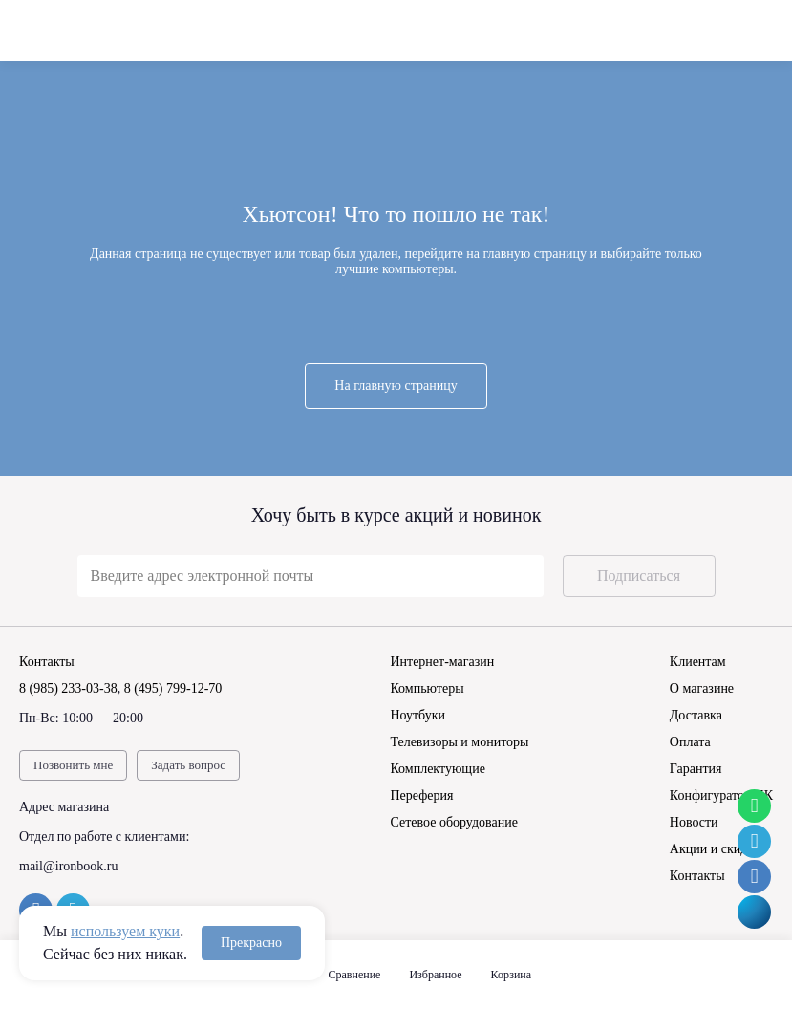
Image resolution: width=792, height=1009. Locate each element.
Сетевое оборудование (453, 822)
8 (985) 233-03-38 (68, 688)
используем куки (125, 931)
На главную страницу (395, 385)
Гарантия (696, 769)
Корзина (511, 974)
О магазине (702, 688)
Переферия (421, 795)
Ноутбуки (417, 715)
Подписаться (638, 576)
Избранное (435, 974)
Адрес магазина (64, 807)
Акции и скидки (715, 849)
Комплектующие (437, 769)
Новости (694, 822)
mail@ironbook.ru (68, 866)
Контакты (697, 876)
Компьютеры (426, 688)
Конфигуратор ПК (721, 795)
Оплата (690, 742)
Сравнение (355, 974)
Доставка (696, 715)
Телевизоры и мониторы (459, 742)
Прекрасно (251, 942)
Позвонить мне (73, 765)
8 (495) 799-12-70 (173, 688)
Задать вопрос (188, 765)
